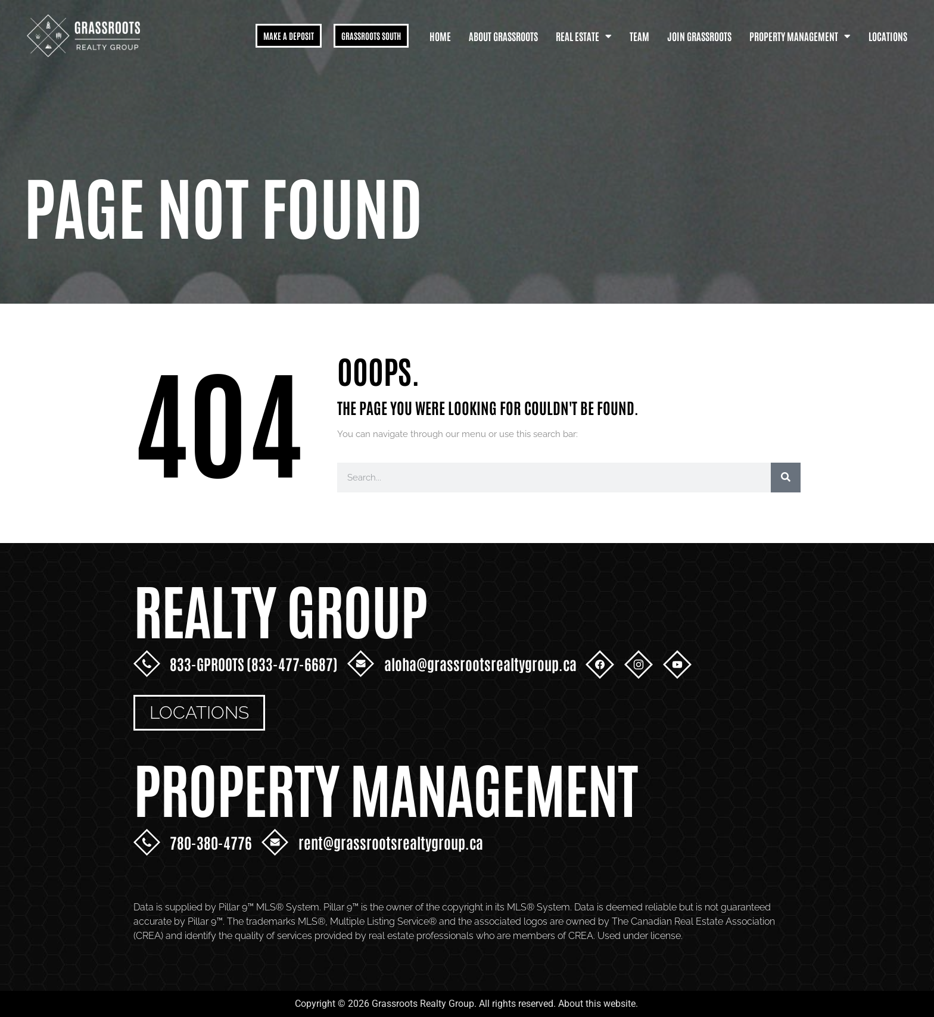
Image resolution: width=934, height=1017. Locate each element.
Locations (887, 35)
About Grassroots (503, 35)
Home (440, 35)
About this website (597, 1003)
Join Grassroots (699, 35)
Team (639, 35)
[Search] (786, 477)
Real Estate (584, 36)
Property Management (800, 36)
